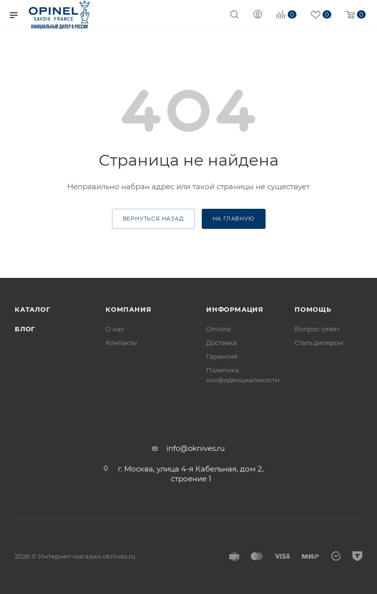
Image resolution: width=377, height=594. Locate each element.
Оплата (218, 329)
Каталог (33, 309)
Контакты (121, 342)
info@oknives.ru (195, 448)
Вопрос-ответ (317, 329)
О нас (115, 329)
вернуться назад (153, 218)
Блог (25, 329)
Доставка (221, 342)
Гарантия (222, 356)
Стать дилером (319, 342)
